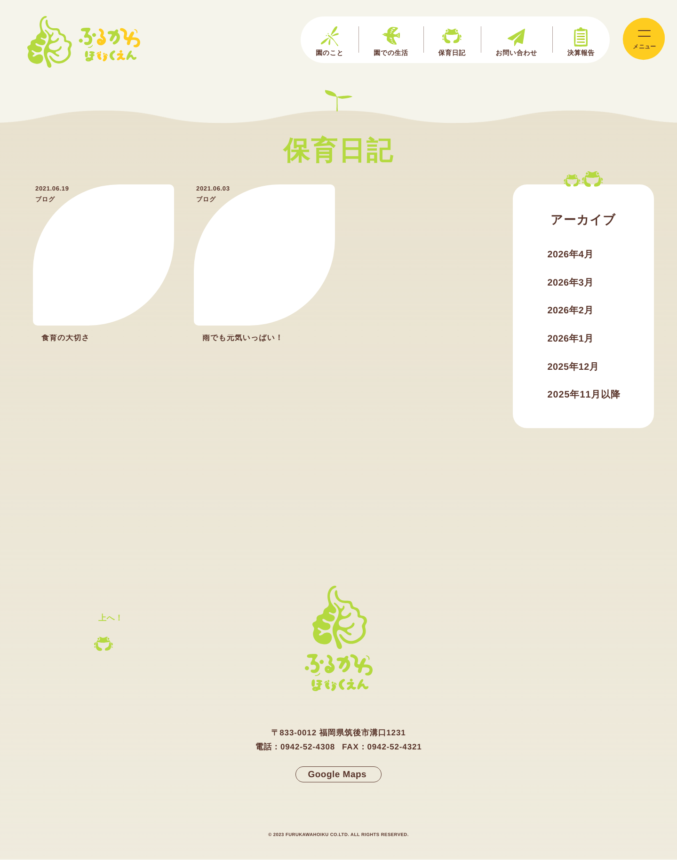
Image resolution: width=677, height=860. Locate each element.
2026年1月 (571, 339)
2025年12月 (574, 368)
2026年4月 (571, 255)
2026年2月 (571, 311)
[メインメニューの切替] (643, 39)
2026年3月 (571, 283)
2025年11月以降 (584, 396)
